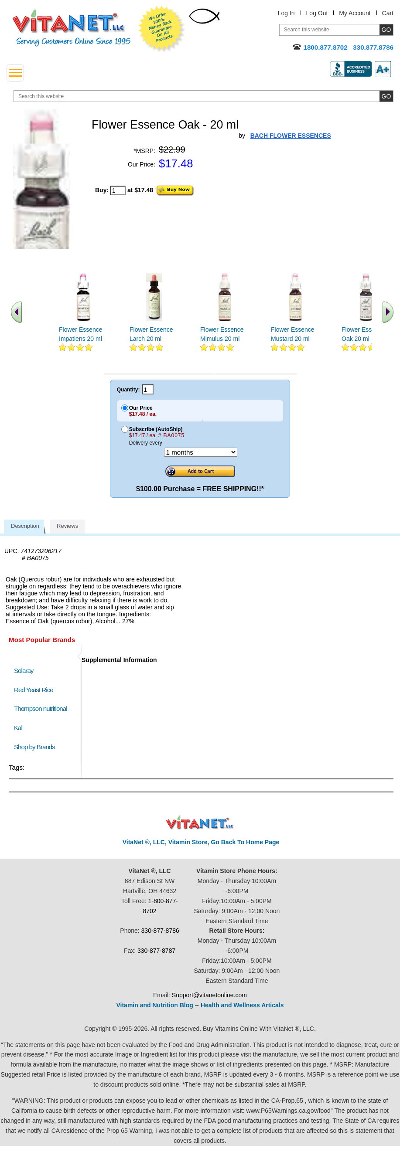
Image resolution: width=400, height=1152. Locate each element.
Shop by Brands (36, 747)
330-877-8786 (160, 930)
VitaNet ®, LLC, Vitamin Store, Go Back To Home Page (201, 842)
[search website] (203, 96)
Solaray (23, 670)
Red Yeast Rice (33, 689)
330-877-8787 (156, 950)
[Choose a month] (200, 452)
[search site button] (386, 96)
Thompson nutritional (40, 708)
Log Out (317, 13)
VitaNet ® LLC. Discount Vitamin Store (200, 823)
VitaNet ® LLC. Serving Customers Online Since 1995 (71, 28)
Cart (387, 13)
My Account (354, 13)
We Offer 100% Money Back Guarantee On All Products (162, 29)
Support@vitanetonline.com (209, 995)
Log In (286, 13)
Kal (18, 727)
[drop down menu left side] (15, 73)
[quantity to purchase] (118, 190)
